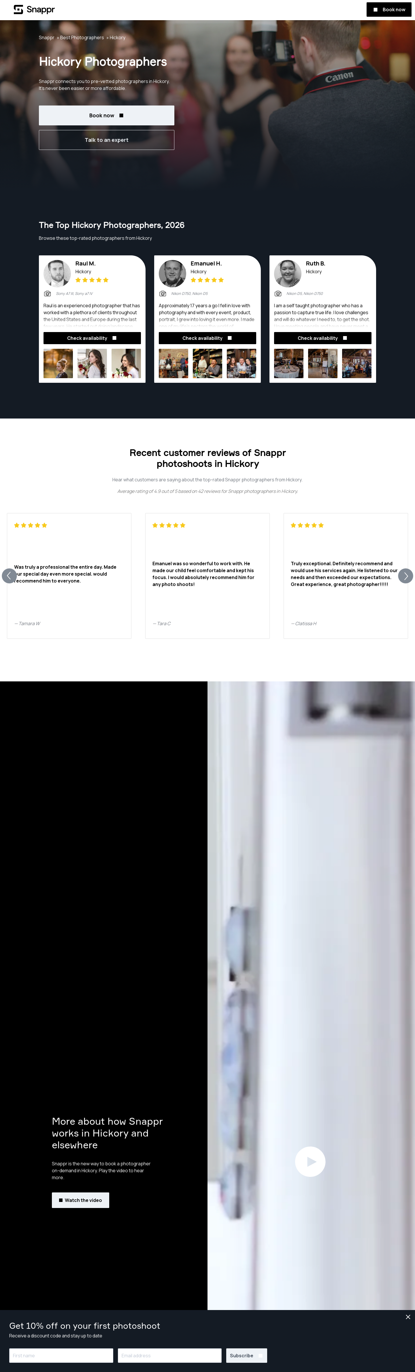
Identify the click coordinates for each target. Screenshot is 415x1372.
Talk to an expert (107, 139)
